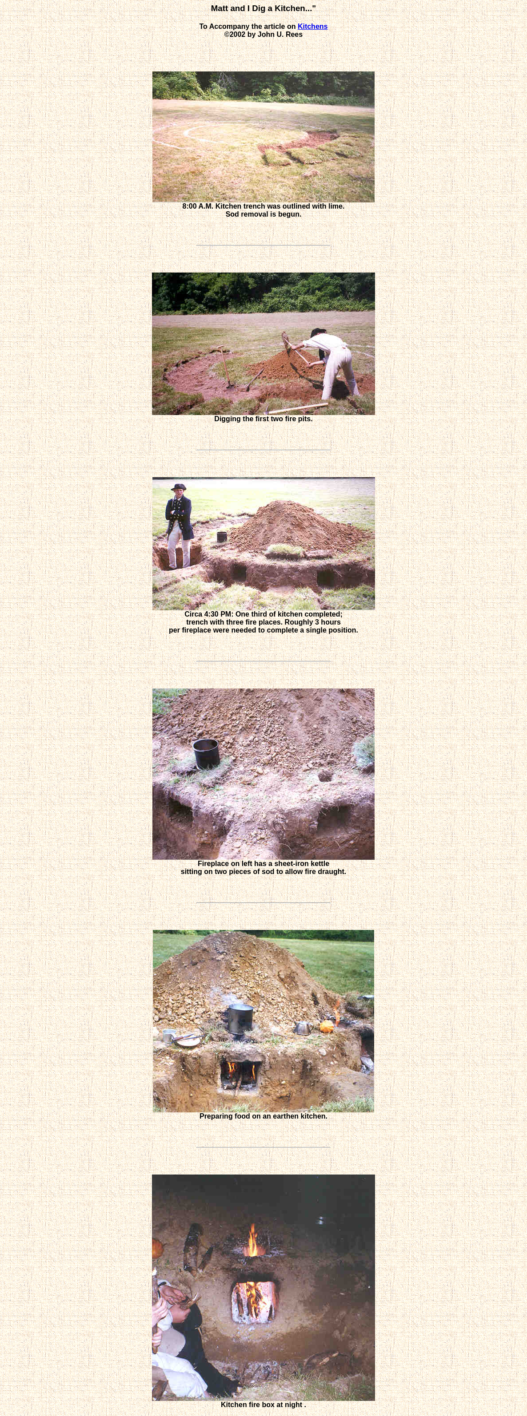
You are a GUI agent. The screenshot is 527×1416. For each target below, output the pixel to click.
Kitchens (313, 26)
